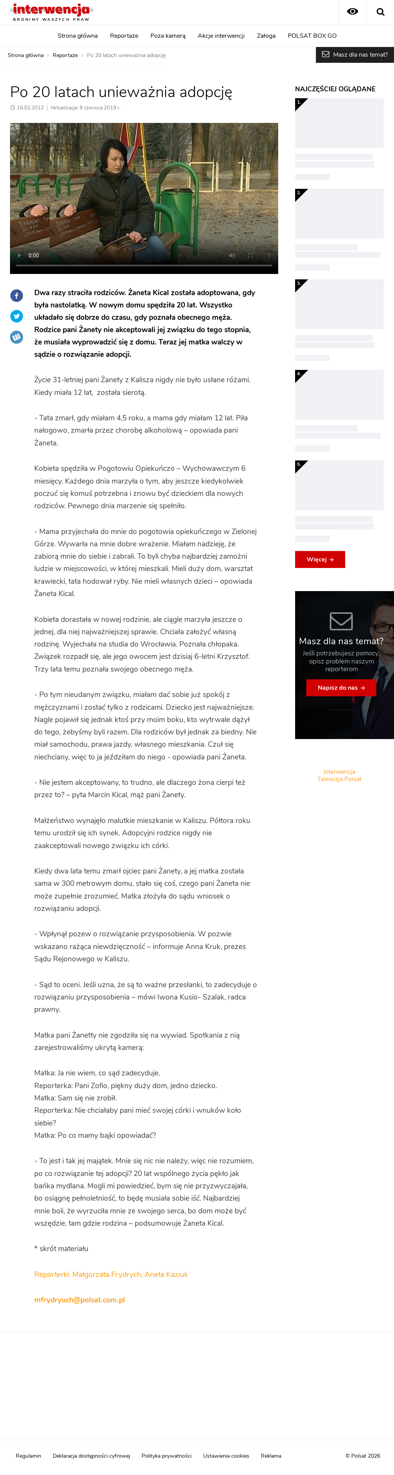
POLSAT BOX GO (312, 36)
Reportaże (124, 36)
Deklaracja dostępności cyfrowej (91, 1456)
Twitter (16, 316)
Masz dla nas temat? (360, 55)
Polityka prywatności (167, 1456)
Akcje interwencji (221, 36)
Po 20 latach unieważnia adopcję (126, 55)
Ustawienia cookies (226, 1456)
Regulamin (28, 1456)
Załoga (266, 36)
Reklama (271, 1456)
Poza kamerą (167, 36)
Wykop (16, 337)
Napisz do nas (338, 688)
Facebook (16, 295)
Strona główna (78, 36)
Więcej (317, 559)
